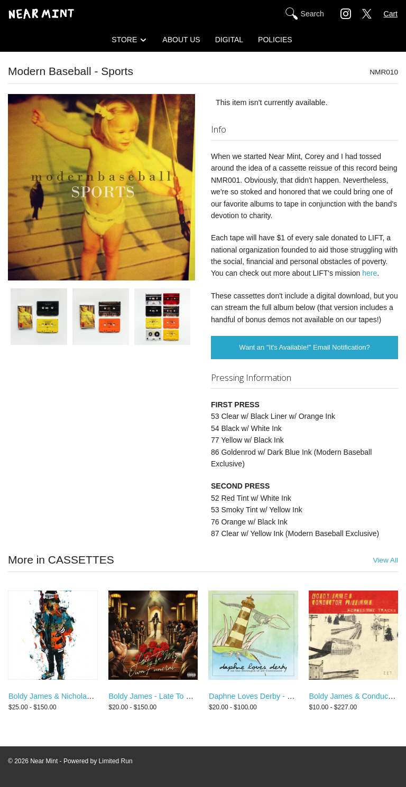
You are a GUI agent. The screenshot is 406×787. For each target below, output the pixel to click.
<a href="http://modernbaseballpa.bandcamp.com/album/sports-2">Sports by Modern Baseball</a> (101, 373)
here (369, 273)
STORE (124, 39)
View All (385, 560)
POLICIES (275, 39)
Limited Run (116, 761)
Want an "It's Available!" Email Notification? (304, 347)
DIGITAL (229, 39)
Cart (391, 14)
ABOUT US (181, 39)
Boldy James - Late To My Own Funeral (175, 696)
